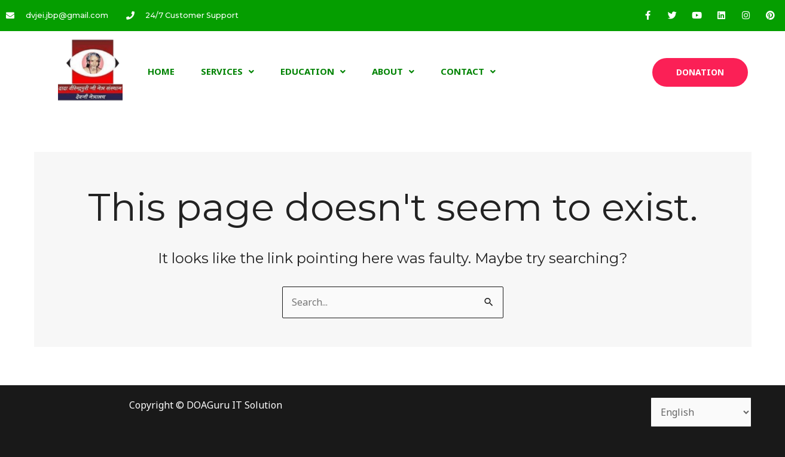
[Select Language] (701, 412)
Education (313, 71)
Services (227, 71)
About (393, 71)
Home (161, 71)
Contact (468, 71)
